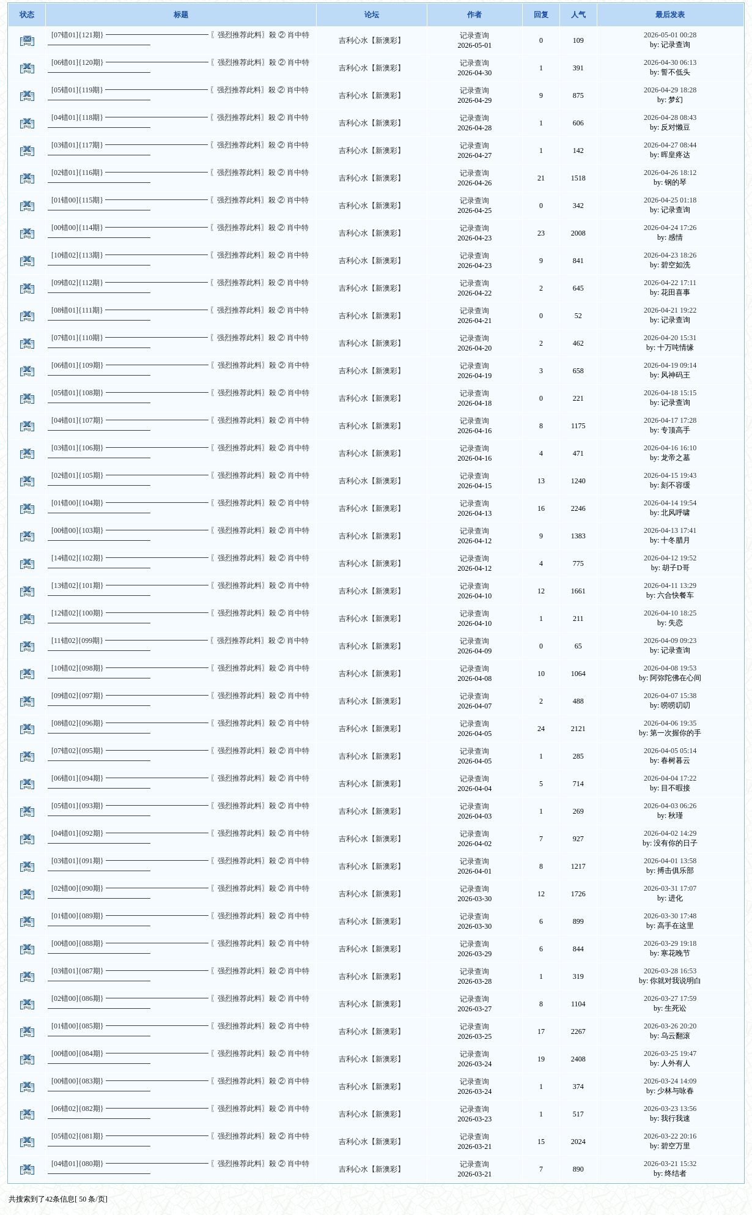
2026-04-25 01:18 (670, 200)
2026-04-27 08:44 (670, 145)
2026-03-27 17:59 (670, 998)
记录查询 (474, 35)
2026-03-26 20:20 (670, 1026)
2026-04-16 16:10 (670, 448)
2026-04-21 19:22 (670, 310)
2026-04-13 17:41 (670, 530)
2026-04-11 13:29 (670, 585)
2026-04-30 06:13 (670, 62)
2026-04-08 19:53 (670, 668)
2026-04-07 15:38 (670, 695)
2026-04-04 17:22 (670, 778)
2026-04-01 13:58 (670, 860)
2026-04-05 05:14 (670, 750)
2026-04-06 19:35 (670, 723)
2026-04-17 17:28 (670, 420)
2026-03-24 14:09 (670, 1081)
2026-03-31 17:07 (670, 888)
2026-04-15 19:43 (670, 475)
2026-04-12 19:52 (670, 558)
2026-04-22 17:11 (670, 282)
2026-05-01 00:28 (670, 35)
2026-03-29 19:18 (670, 943)
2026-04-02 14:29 (670, 833)
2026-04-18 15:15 (670, 392)
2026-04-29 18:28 (670, 90)
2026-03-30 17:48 (670, 916)
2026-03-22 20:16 (670, 1136)
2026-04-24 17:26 (670, 227)
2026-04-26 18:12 (670, 172)
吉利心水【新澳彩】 (372, 40)
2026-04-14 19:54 (670, 503)
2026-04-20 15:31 (670, 337)
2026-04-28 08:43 (670, 117)
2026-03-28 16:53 (670, 971)
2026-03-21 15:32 (670, 1163)
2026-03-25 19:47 (670, 1053)
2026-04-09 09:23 (670, 640)
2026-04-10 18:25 (670, 613)
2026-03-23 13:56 (670, 1108)
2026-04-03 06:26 (670, 805)
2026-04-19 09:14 (670, 365)
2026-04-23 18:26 (670, 255)
